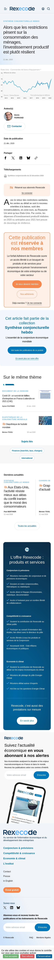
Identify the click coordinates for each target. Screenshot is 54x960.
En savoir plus (27, 721)
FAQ (31, 937)
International (27, 458)
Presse (6, 876)
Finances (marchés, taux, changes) (27, 451)
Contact (7, 871)
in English (8, 881)
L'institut (8, 863)
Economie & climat (14, 858)
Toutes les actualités (27, 526)
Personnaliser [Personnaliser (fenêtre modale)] (44, 956)
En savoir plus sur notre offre (26, 358)
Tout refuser (27, 956)
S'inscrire (41, 775)
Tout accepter (10, 956)
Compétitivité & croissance (19, 853)
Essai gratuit (12, 890)
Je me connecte (34, 303)
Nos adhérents (27, 294)
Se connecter (27, 193)
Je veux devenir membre (27, 284)
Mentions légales (43, 937)
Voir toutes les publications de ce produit (27, 350)
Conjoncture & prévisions (18, 848)
